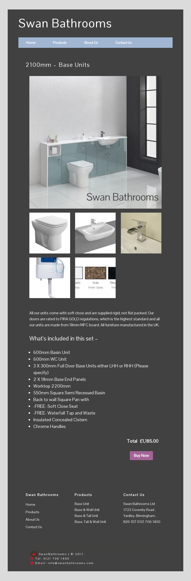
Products (60, 42)
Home (31, 42)
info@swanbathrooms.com (71, 563)
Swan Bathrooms (65, 23)
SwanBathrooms (53, 554)
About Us (91, 42)
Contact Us (123, 42)
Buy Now (141, 455)
